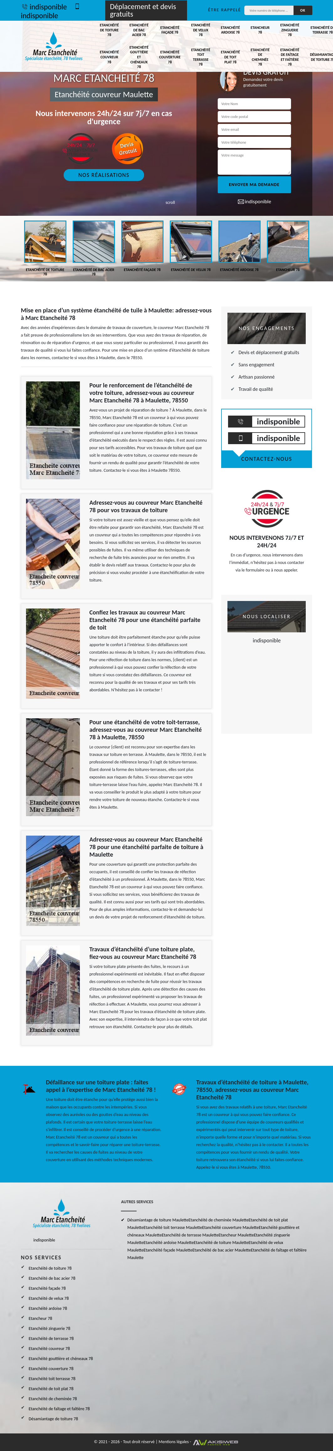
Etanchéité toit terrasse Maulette (172, 1227)
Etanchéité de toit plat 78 (230, 57)
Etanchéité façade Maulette (167, 1250)
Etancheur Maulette (236, 1235)
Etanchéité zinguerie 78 (289, 30)
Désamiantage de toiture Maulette (157, 1220)
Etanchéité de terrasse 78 (51, 1338)
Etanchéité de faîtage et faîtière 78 (289, 57)
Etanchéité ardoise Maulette (168, 1242)
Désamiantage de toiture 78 (53, 1419)
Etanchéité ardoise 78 (230, 30)
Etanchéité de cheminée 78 (260, 57)
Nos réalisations (103, 175)
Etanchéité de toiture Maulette (221, 1242)
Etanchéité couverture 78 (169, 57)
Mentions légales (174, 1441)
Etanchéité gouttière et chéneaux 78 (138, 57)
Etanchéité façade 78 (170, 30)
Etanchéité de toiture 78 (109, 30)
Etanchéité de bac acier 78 (138, 30)
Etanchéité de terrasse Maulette (190, 1235)
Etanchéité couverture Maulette (230, 1227)
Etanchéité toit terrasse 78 (200, 57)
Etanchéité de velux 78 (200, 30)
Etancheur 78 (260, 30)
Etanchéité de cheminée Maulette (219, 1220)
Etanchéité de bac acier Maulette (221, 1250)
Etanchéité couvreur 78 (109, 57)
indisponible (44, 6)
